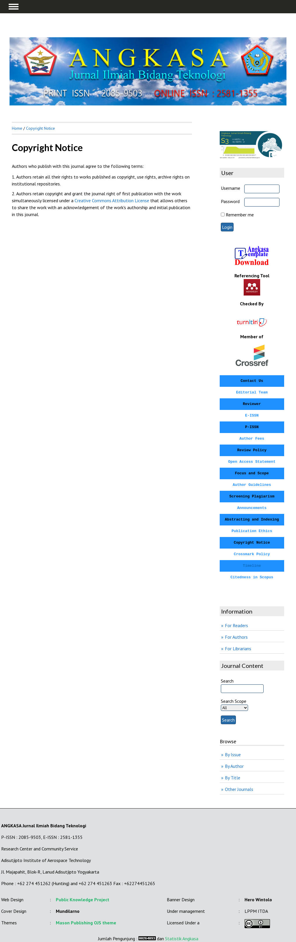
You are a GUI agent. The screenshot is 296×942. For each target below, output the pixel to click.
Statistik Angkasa (181, 938)
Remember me (240, 215)
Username (230, 188)
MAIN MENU (13, 7)
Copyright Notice (40, 128)
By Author (234, 766)
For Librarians (238, 648)
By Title (232, 778)
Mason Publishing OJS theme (86, 923)
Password (230, 201)
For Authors (236, 637)
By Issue (233, 754)
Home (17, 128)
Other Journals (239, 789)
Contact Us (251, 381)
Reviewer (252, 404)
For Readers (236, 625)
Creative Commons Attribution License (112, 200)
